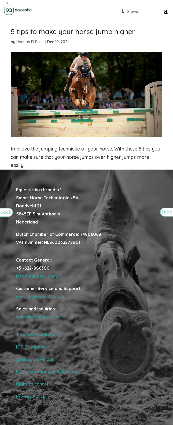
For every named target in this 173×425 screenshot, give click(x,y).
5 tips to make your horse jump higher (73, 31)
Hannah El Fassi (30, 41)
